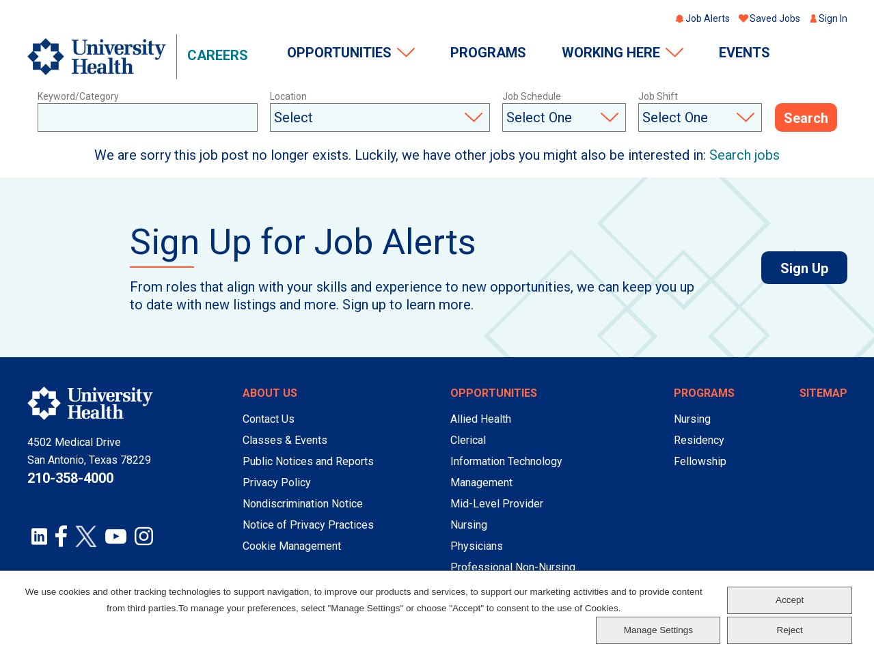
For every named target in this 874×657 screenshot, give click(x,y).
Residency (699, 440)
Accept (790, 600)
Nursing (468, 524)
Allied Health (480, 419)
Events (744, 52)
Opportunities (339, 52)
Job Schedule (531, 96)
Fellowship (700, 461)
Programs (488, 52)
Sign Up (813, 268)
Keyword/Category (78, 96)
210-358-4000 (70, 478)
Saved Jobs (775, 18)
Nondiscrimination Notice (303, 503)
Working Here (611, 52)
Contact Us (269, 419)
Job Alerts (707, 18)
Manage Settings (658, 630)
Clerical (468, 440)
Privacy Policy (277, 482)
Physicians (476, 546)
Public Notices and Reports (308, 461)
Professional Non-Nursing (512, 567)
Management (481, 482)
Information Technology (506, 461)
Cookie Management (292, 546)
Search (806, 118)
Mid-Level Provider (496, 503)
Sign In (833, 18)
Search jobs (744, 155)
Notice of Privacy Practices (308, 524)
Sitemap (823, 393)
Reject (789, 630)
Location (288, 96)
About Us (270, 393)
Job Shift (658, 96)
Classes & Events (285, 440)
